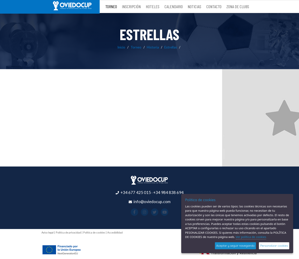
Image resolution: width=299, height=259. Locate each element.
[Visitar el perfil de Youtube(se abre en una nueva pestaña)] (157, 212)
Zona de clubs (237, 6)
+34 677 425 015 (135, 192)
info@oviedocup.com (152, 201)
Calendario (173, 6)
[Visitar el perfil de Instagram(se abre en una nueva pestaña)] (146, 212)
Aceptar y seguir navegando (235, 246)
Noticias (194, 6)
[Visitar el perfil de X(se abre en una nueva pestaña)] (152, 212)
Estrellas (170, 47)
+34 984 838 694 (168, 192)
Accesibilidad (115, 232)
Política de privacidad (68, 232)
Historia (153, 47)
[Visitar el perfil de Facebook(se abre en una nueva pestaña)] (141, 212)
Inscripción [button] (131, 6)
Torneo (136, 47)
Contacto (214, 6)
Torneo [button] (111, 6)
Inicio (121, 47)
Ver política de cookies (251, 237)
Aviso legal (47, 232)
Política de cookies (94, 232)
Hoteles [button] (152, 6)
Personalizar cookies (274, 246)
